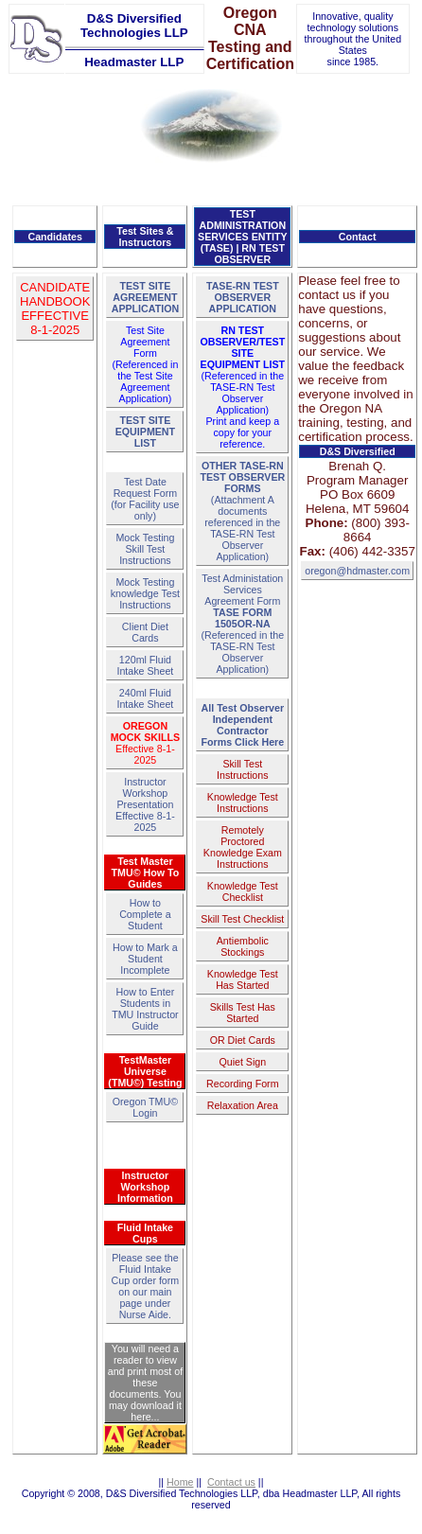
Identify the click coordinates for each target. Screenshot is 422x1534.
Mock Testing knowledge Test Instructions (145, 593)
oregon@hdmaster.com (357, 570)
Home (180, 1482)
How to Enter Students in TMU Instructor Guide (145, 1008)
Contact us (231, 1482)
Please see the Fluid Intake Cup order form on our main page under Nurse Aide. (146, 1286)
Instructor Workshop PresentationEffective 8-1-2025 (145, 804)
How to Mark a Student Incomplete (145, 959)
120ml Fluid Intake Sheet (144, 665)
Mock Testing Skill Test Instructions (144, 549)
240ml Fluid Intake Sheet (144, 698)
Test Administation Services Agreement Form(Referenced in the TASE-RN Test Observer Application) (242, 624)
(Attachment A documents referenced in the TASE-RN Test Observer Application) (242, 511)
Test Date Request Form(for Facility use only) (145, 498)
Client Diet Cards (145, 632)
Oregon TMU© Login (145, 1107)
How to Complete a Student (145, 914)
